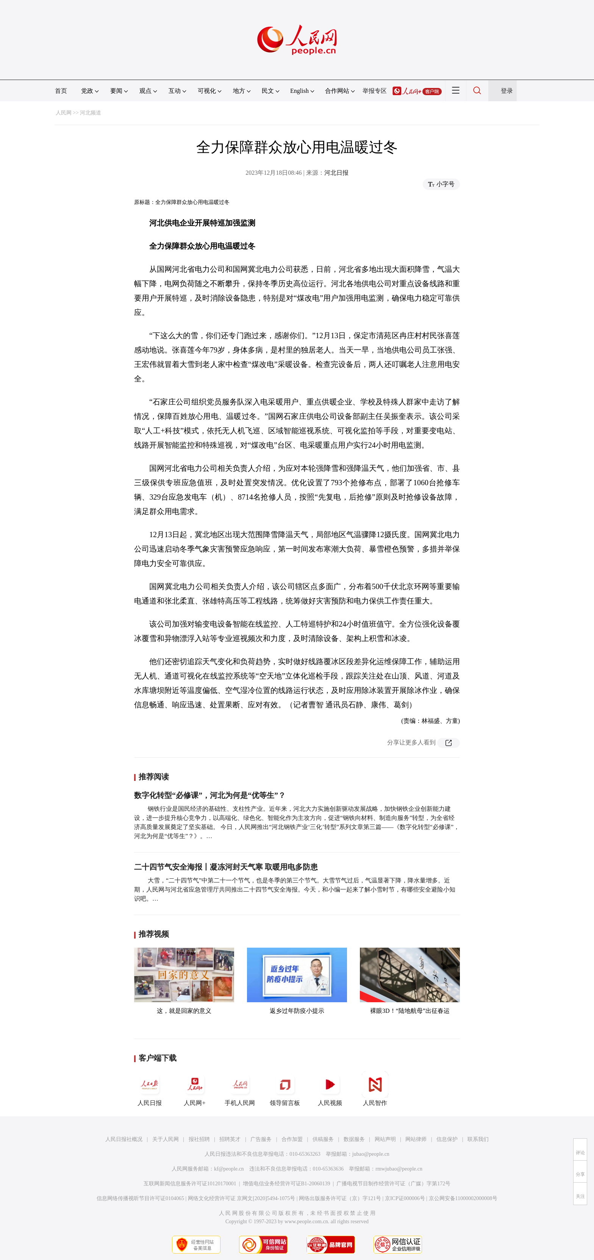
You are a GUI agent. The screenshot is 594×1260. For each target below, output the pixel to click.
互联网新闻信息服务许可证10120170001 (190, 1183)
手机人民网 (240, 1088)
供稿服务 (323, 1139)
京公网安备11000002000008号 (463, 1198)
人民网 (64, 113)
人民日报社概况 (123, 1139)
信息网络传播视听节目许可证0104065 (140, 1198)
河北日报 (336, 172)
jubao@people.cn (370, 1154)
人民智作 (375, 1088)
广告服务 (261, 1139)
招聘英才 (230, 1139)
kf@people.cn (229, 1169)
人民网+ (194, 1088)
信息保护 (447, 1139)
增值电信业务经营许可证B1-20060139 (286, 1183)
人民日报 (149, 1088)
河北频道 (90, 113)
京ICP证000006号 (405, 1198)
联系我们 (478, 1139)
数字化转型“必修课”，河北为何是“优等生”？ (210, 795)
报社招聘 (199, 1139)
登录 (507, 91)
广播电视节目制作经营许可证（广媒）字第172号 (393, 1183)
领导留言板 (285, 1088)
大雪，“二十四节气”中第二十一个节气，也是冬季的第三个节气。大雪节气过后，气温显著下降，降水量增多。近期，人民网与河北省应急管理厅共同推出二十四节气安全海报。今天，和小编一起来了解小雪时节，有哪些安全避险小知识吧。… (294, 889)
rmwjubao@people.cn (398, 1169)
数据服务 (354, 1139)
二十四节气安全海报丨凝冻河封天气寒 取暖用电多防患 (226, 867)
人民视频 (330, 1088)
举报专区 (375, 91)
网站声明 (385, 1139)
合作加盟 (292, 1139)
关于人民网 (165, 1139)
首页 (61, 91)
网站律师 (416, 1139)
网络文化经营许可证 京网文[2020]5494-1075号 (241, 1198)
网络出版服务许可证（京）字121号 (340, 1198)
